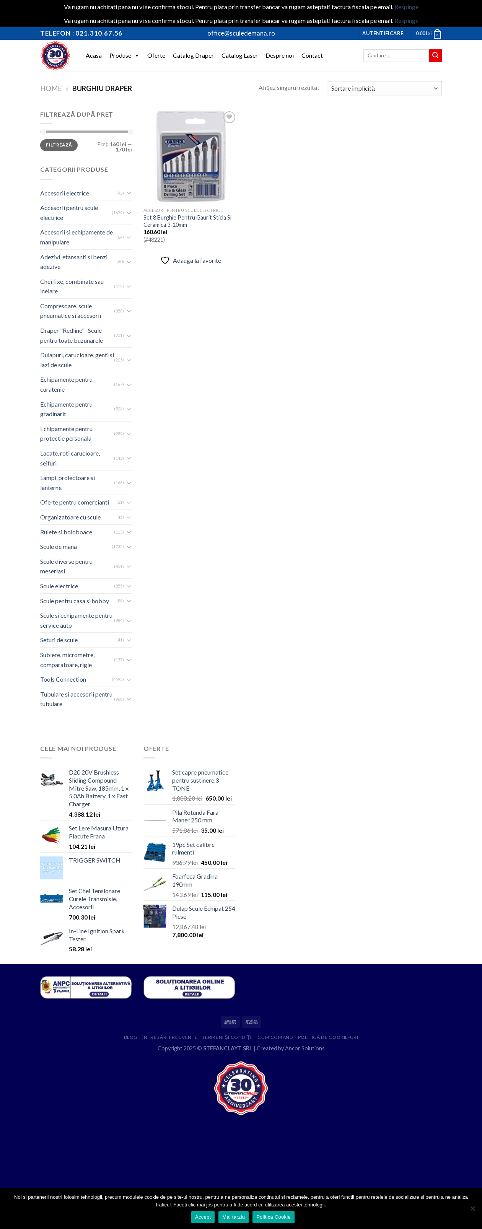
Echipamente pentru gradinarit (66, 409)
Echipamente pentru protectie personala (66, 433)
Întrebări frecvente (169, 1037)
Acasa (94, 55)
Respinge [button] (406, 6)
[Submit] (435, 55)
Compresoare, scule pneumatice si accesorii (70, 310)
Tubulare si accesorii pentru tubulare (76, 699)
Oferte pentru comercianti (74, 502)
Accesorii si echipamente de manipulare (76, 237)
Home (51, 88)
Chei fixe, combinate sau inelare (72, 286)
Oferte (156, 55)
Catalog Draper (193, 55)
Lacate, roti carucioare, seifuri (70, 458)
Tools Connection (63, 679)
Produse (124, 55)
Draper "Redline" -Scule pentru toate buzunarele (71, 335)
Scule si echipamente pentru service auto (76, 620)
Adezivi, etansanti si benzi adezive (73, 261)
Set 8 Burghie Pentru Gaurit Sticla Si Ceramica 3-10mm (187, 221)
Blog (131, 1037)
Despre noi (279, 55)
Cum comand (275, 1037)
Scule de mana (58, 546)
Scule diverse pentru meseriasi (66, 566)
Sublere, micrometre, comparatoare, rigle (67, 659)
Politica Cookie (273, 1217)
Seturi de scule (59, 639)
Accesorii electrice (64, 193)
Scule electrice (59, 585)
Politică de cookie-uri (328, 1037)
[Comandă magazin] (384, 88)
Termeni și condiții (227, 1037)
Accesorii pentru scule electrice (69, 212)
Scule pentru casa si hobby (74, 600)
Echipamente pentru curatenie (66, 384)
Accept (203, 1217)
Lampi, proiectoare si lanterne (67, 482)
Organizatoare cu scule (70, 517)
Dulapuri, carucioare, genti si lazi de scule (77, 359)
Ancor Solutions (305, 1048)
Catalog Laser (239, 55)
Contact (312, 55)
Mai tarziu (233, 1217)
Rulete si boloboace (66, 532)
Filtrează (59, 145)
